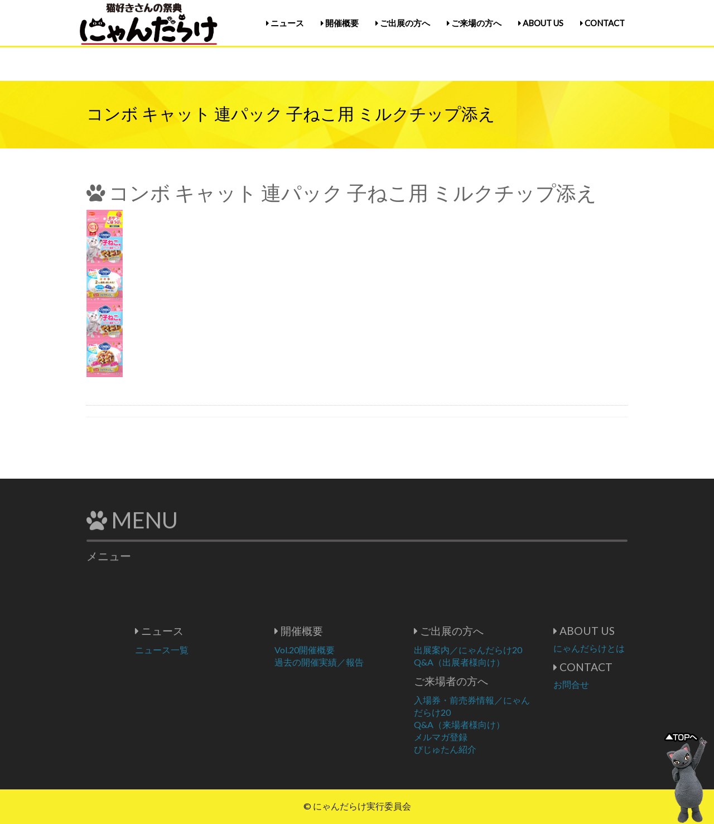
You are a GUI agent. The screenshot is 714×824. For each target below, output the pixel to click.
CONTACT (602, 23)
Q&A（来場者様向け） (492, 724)
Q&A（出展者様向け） (492, 662)
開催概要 (340, 23)
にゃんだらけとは (622, 648)
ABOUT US (540, 23)
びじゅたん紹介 (478, 749)
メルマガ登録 (474, 736)
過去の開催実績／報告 (352, 662)
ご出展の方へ (402, 23)
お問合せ (605, 684)
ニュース (285, 23)
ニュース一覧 (195, 649)
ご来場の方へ (474, 23)
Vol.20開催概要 (338, 649)
